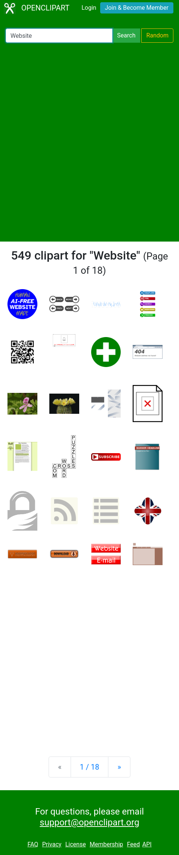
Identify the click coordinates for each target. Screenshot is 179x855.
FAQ (32, 844)
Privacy (52, 844)
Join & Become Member (137, 7)
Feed (133, 844)
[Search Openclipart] (59, 35)
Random (157, 35)
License (75, 844)
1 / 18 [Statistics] (89, 766)
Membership (106, 844)
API (147, 844)
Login (88, 7)
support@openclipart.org (89, 822)
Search (126, 35)
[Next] (119, 767)
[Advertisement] (89, 142)
